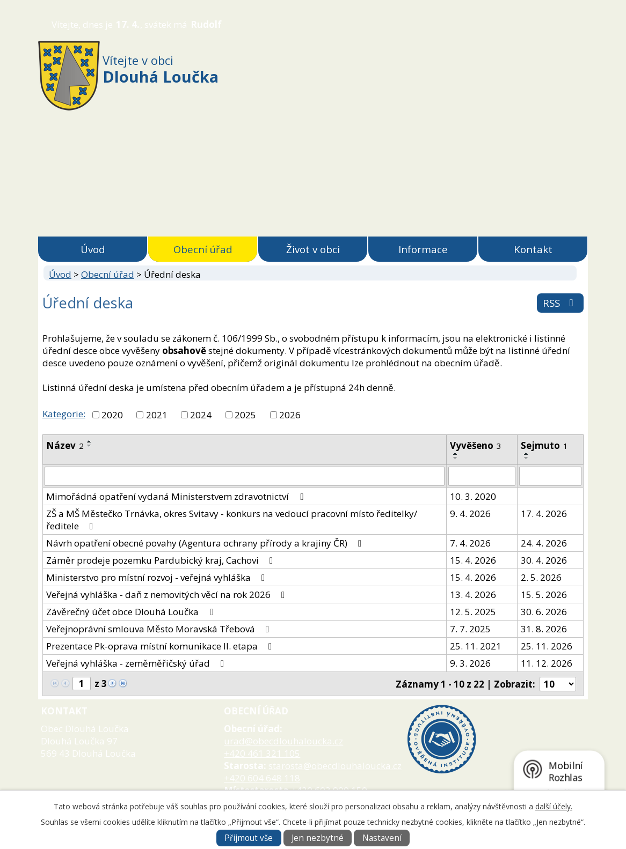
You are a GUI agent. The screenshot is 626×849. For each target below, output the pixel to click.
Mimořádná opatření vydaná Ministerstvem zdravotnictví (176, 496)
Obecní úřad (202, 249)
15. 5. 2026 (544, 594)
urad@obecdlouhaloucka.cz (283, 741)
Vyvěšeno (475, 445)
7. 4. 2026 (470, 543)
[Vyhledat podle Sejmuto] (550, 476)
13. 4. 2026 (473, 594)
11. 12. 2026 (546, 663)
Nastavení (382, 838)
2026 (290, 415)
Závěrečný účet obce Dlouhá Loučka (131, 612)
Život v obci (313, 249)
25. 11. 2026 (546, 646)
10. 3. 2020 (473, 496)
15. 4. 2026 (473, 560)
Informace (423, 249)
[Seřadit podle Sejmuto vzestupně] (527, 454)
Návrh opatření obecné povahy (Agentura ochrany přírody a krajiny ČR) (206, 543)
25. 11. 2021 (475, 646)
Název (65, 445)
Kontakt (533, 249)
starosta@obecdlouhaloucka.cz (335, 765)
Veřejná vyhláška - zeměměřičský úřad (137, 663)
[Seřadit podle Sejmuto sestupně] (527, 458)
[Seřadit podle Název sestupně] (90, 446)
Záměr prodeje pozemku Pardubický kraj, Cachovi (161, 560)
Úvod (93, 249)
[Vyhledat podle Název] (245, 476)
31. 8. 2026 (544, 629)
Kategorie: (63, 414)
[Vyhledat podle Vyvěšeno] (481, 476)
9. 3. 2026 (470, 663)
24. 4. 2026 (544, 543)
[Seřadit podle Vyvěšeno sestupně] (456, 458)
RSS (560, 302)
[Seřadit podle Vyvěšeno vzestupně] (456, 454)
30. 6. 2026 (544, 612)
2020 (112, 415)
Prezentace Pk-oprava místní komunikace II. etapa (161, 646)
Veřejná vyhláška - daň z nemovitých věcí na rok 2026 (167, 594)
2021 (157, 415)
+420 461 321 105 (262, 753)
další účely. (553, 806)
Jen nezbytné (318, 838)
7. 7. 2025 (470, 629)
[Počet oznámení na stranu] (558, 684)
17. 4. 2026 (544, 513)
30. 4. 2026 (544, 560)
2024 (201, 415)
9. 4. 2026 (470, 513)
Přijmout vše (248, 838)
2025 (245, 415)
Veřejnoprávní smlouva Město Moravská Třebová (159, 629)
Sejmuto (544, 445)
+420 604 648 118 (262, 778)
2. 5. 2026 (541, 577)
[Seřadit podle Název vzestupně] (90, 441)
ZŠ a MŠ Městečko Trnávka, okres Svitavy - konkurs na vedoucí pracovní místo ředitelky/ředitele (231, 519)
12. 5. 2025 (473, 612)
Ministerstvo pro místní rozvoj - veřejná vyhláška (157, 577)
